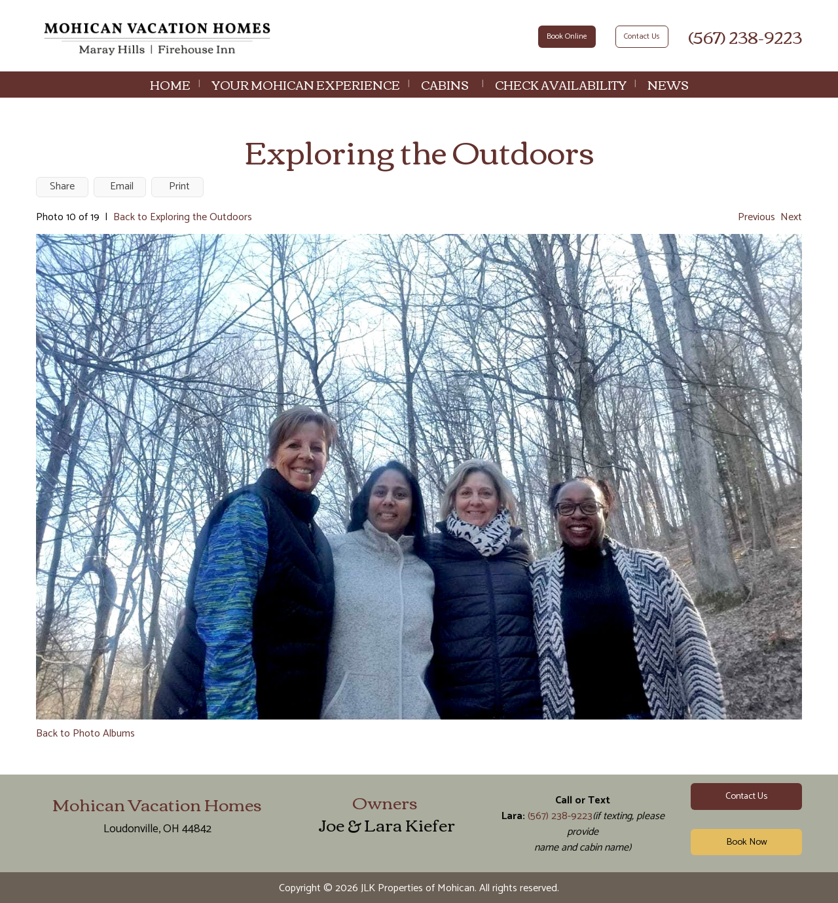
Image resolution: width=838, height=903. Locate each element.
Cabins (445, 84)
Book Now (746, 842)
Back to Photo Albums (85, 733)
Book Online (567, 36)
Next (791, 217)
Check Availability (561, 84)
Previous (756, 217)
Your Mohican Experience (305, 84)
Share (62, 186)
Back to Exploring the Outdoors (182, 217)
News (668, 84)
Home (170, 84)
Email (122, 186)
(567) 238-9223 (745, 36)
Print (179, 186)
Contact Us (642, 36)
